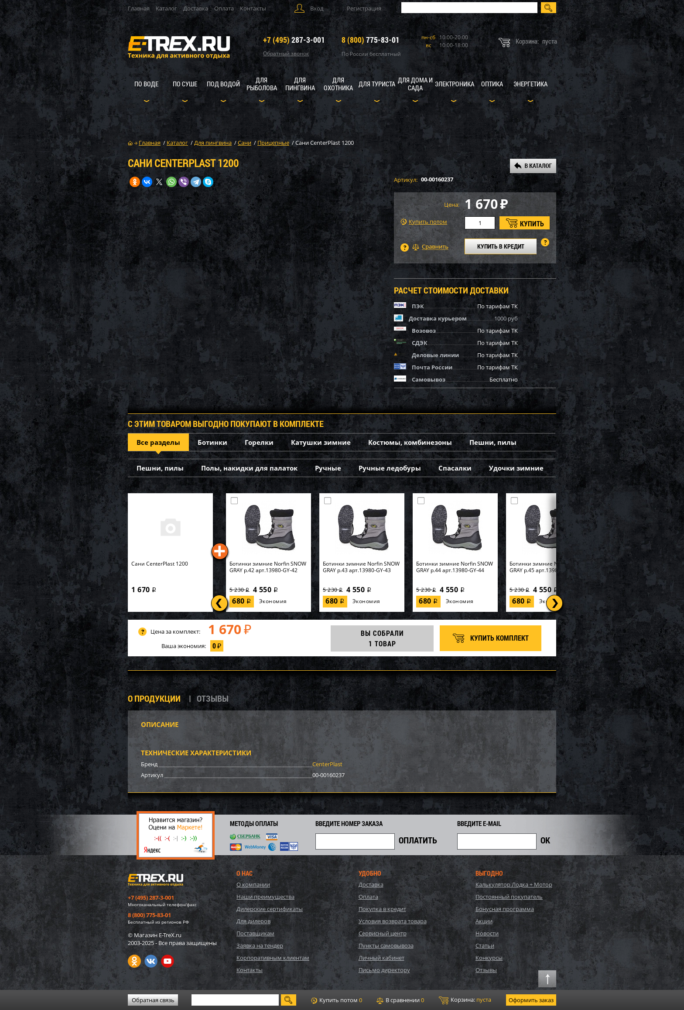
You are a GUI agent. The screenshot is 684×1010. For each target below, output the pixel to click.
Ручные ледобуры (390, 468)
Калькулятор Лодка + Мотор (513, 884)
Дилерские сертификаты (269, 909)
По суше (185, 83)
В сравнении (400, 1000)
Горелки (259, 442)
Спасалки (455, 468)
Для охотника (338, 83)
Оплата (224, 8)
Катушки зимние (321, 442)
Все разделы (158, 442)
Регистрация (364, 8)
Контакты (253, 8)
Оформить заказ (531, 1000)
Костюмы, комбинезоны (410, 442)
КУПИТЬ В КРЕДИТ (500, 246)
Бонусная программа (504, 909)
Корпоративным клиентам (272, 958)
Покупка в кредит (382, 909)
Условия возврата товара (393, 921)
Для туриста (377, 83)
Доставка (195, 8)
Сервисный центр (383, 933)
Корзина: (465, 1000)
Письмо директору (384, 970)
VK (150, 961)
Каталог (166, 8)
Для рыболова (261, 83)
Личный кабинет (381, 958)
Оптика (492, 83)
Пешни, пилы (492, 442)
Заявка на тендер (259, 945)
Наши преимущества (265, 897)
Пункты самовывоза (386, 945)
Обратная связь (153, 1000)
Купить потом (423, 221)
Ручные (328, 468)
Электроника (454, 83)
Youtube (167, 961)
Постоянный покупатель (509, 897)
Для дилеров (253, 921)
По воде (146, 83)
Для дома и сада (415, 83)
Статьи (484, 945)
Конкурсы (489, 958)
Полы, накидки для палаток (249, 468)
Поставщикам (255, 933)
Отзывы (486, 970)
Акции (483, 921)
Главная (139, 8)
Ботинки (212, 442)
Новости (487, 933)
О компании (253, 884)
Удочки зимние (516, 468)
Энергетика (530, 83)
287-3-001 (294, 39)
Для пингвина (300, 83)
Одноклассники (134, 961)
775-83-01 (371, 39)
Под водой (223, 83)
